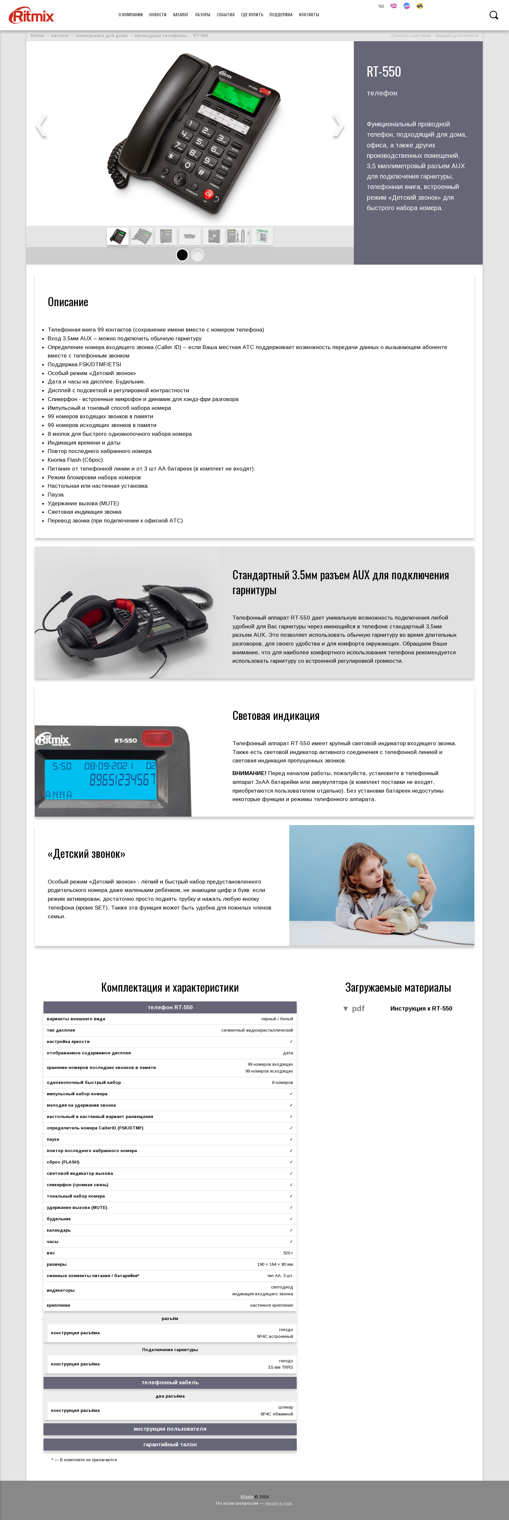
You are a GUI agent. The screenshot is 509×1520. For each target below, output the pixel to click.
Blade (247, 1496)
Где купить (252, 14)
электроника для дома (102, 35)
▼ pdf (353, 1008)
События (226, 14)
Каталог (181, 14)
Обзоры (202, 14)
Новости (158, 14)
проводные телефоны (160, 35)
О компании (130, 14)
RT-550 (200, 35)
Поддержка (280, 14)
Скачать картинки (411, 35)
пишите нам (278, 1503)
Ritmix (37, 35)
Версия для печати (456, 35)
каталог (60, 35)
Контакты (309, 14)
